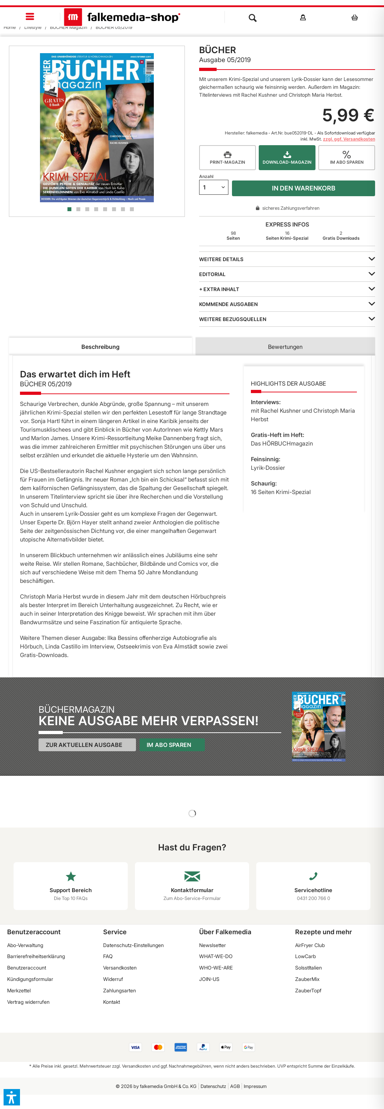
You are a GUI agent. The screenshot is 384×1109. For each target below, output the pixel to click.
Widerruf (113, 979)
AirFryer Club (310, 945)
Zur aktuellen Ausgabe (84, 744)
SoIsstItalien (308, 968)
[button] (12, 1097)
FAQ (108, 956)
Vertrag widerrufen (28, 1002)
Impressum (255, 1086)
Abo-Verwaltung (25, 945)
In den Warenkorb (303, 188)
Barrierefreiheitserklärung (36, 956)
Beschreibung (100, 346)
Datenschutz (213, 1086)
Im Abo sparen (169, 744)
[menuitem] (30, 17)
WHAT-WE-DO (216, 956)
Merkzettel (19, 990)
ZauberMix (307, 979)
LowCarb (305, 956)
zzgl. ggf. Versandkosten (349, 139)
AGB (235, 1086)
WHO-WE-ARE (216, 968)
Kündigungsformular (30, 979)
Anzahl (206, 176)
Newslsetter (212, 945)
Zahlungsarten (119, 990)
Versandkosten (120, 968)
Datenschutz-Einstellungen (133, 945)
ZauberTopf (308, 990)
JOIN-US (209, 979)
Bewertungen (285, 346)
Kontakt (111, 1002)
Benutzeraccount (26, 968)
